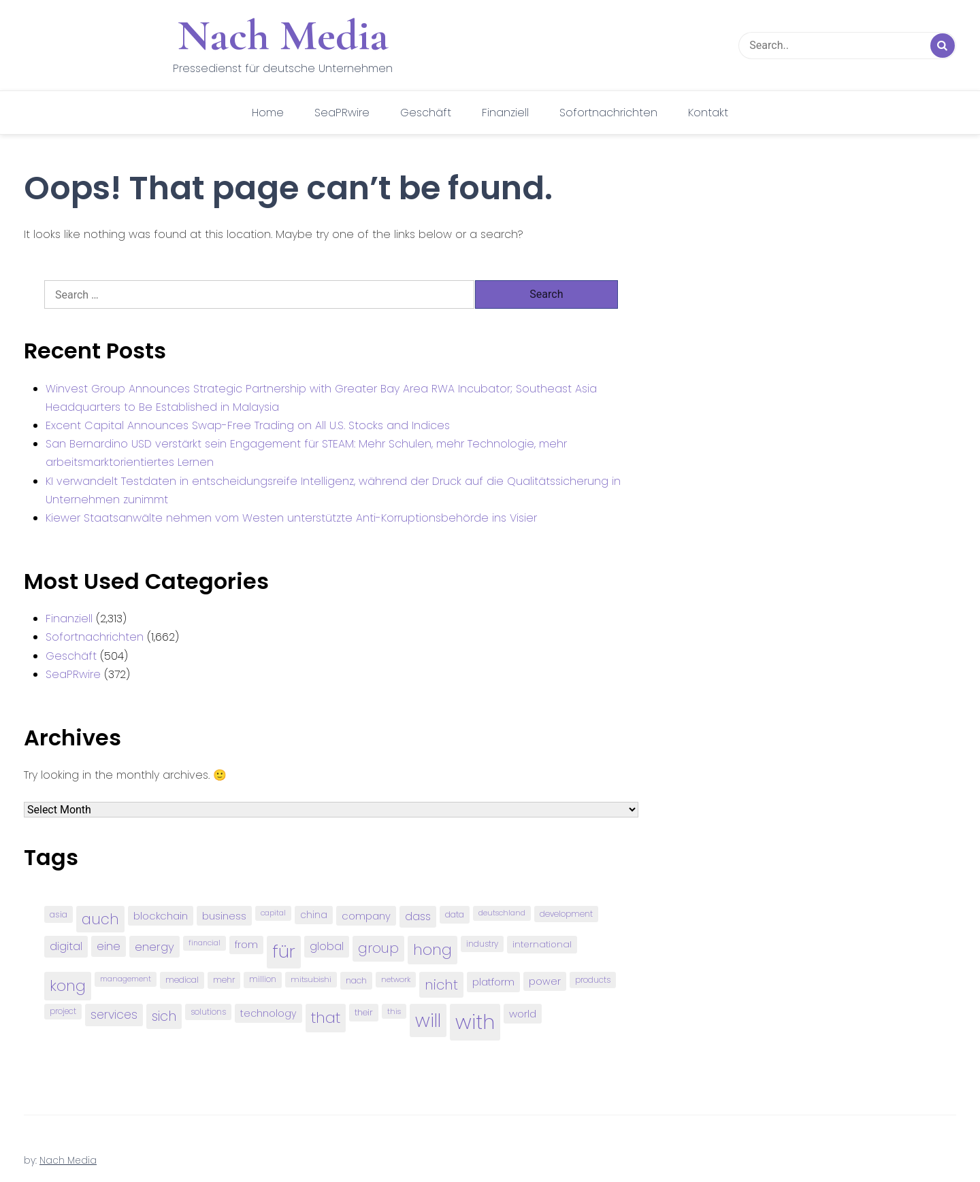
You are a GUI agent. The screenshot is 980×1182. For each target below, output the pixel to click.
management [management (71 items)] (125, 979)
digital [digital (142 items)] (66, 946)
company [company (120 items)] (366, 916)
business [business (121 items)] (224, 916)
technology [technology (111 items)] (268, 1013)
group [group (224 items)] (378, 948)
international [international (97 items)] (542, 944)
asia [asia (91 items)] (58, 914)
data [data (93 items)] (454, 914)
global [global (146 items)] (327, 946)
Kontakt (708, 112)
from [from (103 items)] (246, 945)
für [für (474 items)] (283, 951)
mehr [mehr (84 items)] (224, 979)
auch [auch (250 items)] (100, 919)
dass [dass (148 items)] (418, 916)
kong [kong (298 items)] (68, 985)
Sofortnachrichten (608, 112)
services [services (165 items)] (114, 1015)
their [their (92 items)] (364, 1012)
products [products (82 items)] (592, 979)
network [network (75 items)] (395, 979)
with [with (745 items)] (475, 1022)
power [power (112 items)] (545, 981)
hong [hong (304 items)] (432, 949)
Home (268, 112)
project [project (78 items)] (63, 1011)
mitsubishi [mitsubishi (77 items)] (311, 979)
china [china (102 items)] (313, 915)
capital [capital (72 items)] (273, 913)
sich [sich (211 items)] (164, 1016)
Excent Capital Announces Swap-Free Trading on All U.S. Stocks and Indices (248, 425)
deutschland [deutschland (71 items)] (501, 913)
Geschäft (425, 112)
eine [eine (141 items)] (108, 946)
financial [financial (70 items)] (204, 943)
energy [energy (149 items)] (154, 947)
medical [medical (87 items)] (182, 979)
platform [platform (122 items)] (493, 982)
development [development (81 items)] (566, 914)
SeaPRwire (342, 112)
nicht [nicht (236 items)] (441, 984)
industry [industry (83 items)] (482, 943)
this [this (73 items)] (394, 1011)
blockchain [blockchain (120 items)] (160, 916)
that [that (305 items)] (325, 1017)
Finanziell (505, 112)
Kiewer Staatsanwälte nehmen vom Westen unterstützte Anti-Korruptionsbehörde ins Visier (291, 518)
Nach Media (283, 35)
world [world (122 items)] (522, 1014)
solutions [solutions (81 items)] (208, 1012)
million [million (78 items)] (262, 979)
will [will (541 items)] (428, 1020)
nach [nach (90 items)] (356, 980)
